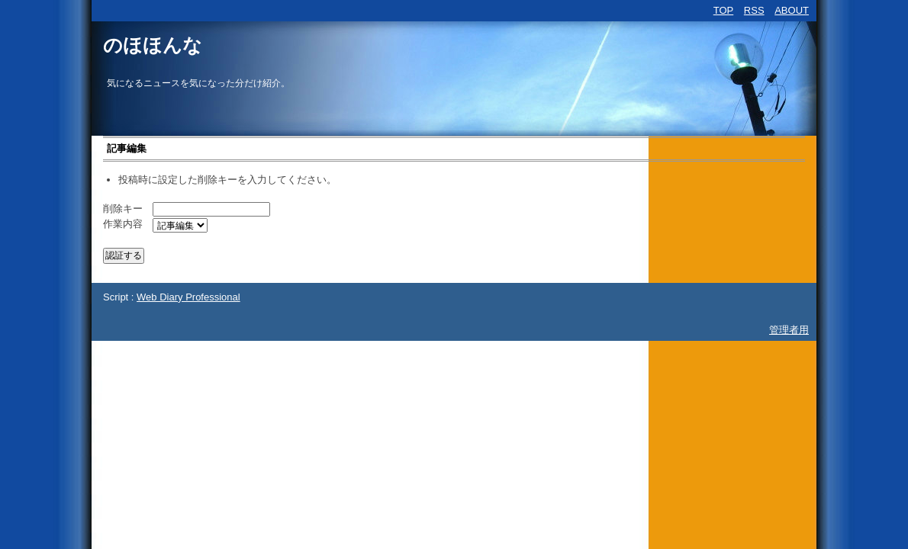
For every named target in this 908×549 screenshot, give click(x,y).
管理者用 (789, 330)
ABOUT (791, 10)
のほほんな (152, 45)
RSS (754, 10)
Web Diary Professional (188, 297)
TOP (723, 10)
